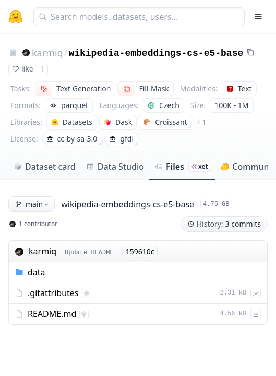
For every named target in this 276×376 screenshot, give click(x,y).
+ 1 (201, 122)
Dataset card (45, 166)
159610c (140, 251)
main (32, 204)
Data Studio (115, 166)
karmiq (47, 52)
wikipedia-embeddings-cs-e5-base (155, 53)
